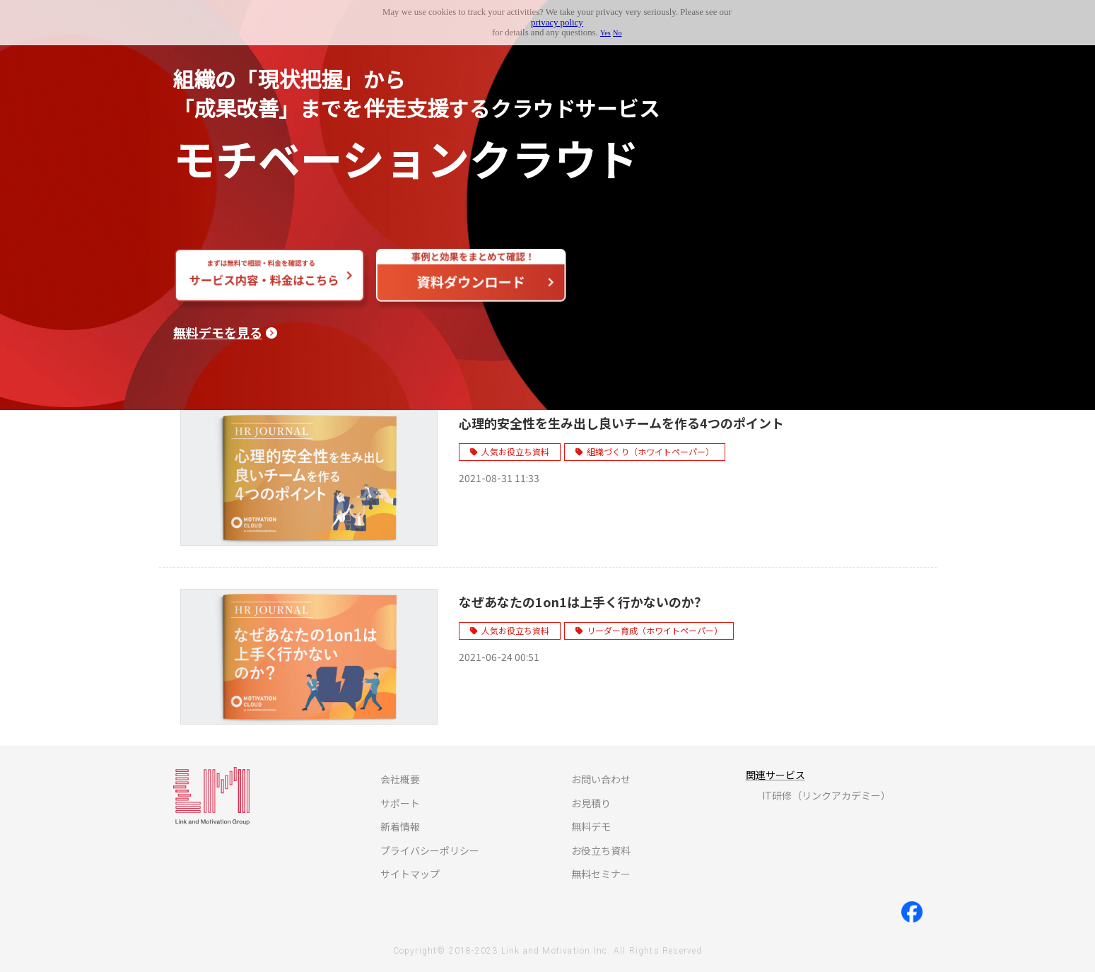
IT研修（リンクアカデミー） (826, 795)
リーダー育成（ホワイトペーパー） (654, 630)
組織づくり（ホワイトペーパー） (650, 451)
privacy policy (557, 23)
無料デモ (591, 826)
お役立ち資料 (601, 850)
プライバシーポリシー (429, 850)
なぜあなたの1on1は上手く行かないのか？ (583, 601)
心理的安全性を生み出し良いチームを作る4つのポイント (621, 423)
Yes (605, 33)
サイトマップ (410, 874)
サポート (400, 803)
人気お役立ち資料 (515, 451)
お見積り (591, 803)
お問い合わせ (601, 779)
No (617, 33)
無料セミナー (601, 874)
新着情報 (400, 826)
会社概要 (400, 779)
